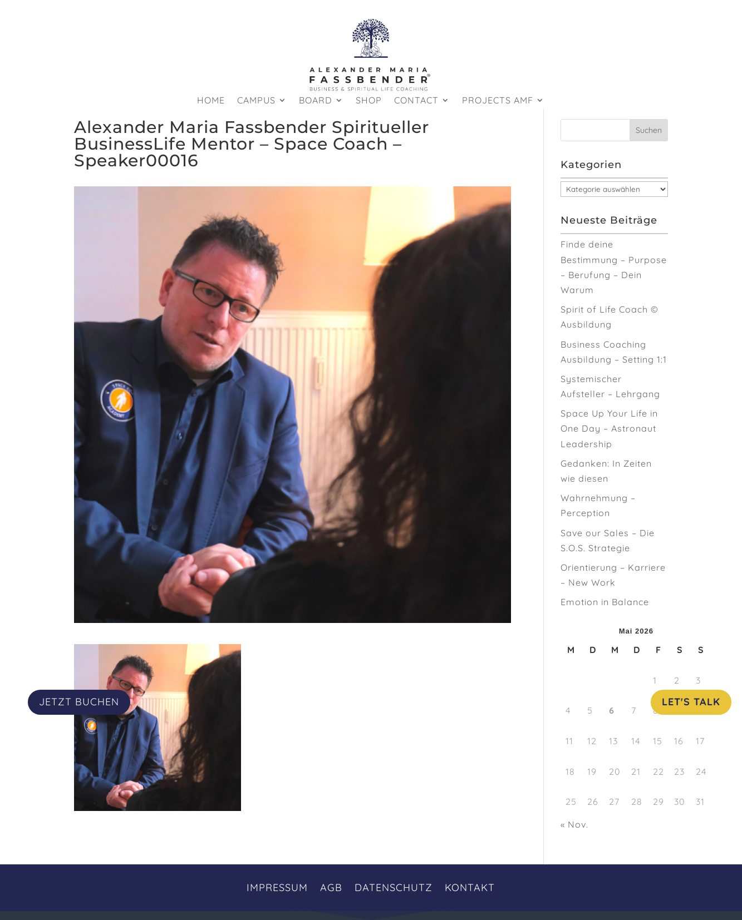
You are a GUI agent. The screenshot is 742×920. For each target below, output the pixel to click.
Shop (369, 101)
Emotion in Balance (605, 601)
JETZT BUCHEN (79, 701)
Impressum (277, 886)
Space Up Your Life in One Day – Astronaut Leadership (609, 428)
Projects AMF (497, 101)
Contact (416, 101)
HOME (211, 101)
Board (315, 101)
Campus (256, 101)
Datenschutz (394, 886)
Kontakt (470, 886)
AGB (331, 886)
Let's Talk (691, 701)
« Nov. (574, 824)
